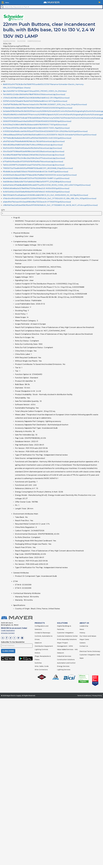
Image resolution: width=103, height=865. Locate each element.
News (82, 629)
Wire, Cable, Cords (42, 666)
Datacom (60, 653)
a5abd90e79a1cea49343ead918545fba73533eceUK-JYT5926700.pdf (37, 202)
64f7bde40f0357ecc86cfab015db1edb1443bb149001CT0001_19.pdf (36, 128)
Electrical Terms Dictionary (90, 651)
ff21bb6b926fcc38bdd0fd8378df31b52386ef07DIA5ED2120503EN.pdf (37, 108)
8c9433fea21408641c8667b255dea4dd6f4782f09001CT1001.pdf (35, 125)
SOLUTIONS (62, 623)
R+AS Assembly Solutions (67, 639)
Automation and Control (66, 663)
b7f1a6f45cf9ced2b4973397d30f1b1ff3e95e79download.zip (33, 162)
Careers (82, 643)
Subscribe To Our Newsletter (13, 642)
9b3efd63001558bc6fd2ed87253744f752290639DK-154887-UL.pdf (36, 178)
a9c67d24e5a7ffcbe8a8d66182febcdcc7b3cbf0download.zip (34, 141)
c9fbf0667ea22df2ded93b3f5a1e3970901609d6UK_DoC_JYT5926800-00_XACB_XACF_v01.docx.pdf (50, 205)
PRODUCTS (40, 623)
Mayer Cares (84, 639)
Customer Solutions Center (67, 636)
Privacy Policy (97, 695)
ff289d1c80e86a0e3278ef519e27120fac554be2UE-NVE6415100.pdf (36, 188)
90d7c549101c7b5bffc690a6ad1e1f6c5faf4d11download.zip (32, 148)
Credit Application (8, 630)
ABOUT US (84, 623)
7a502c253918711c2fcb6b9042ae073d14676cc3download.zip (33, 165)
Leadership (84, 626)
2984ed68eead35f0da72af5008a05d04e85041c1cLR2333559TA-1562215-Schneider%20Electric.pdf (49, 135)
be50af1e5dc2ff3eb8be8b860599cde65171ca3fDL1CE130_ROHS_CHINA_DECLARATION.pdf (46, 185)
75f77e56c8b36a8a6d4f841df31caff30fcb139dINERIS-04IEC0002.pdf (37, 138)
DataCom (38, 643)
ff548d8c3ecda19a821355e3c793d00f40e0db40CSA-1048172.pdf (35, 172)
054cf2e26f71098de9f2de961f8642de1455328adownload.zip (33, 151)
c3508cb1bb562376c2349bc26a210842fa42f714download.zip (34, 158)
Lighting (38, 649)
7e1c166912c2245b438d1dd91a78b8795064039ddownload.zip (34, 94)
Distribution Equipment (44, 646)
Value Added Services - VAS (67, 649)
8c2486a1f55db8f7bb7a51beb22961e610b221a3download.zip (33, 155)
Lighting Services (63, 670)
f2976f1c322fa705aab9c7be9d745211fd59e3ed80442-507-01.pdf (35, 101)
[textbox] (51, 6)
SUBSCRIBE (8, 651)
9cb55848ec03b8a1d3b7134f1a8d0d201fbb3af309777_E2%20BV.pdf (37, 182)
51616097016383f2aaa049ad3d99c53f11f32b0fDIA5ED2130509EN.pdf (37, 121)
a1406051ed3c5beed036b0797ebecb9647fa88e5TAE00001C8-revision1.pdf (40, 175)
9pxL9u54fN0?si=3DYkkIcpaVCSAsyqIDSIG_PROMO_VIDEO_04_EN (35, 91)
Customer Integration (65, 633)
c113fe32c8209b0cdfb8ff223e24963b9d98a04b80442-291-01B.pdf (36, 98)
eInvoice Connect (8, 633)
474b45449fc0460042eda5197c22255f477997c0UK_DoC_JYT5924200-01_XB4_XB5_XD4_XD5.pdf (49, 198)
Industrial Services (64, 656)
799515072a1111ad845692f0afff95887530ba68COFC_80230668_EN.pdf (38, 168)
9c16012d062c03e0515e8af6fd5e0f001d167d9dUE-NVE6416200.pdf (36, 192)
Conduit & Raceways (42, 633)
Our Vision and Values (88, 636)
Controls (44, 649)
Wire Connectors (41, 670)
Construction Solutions (66, 659)
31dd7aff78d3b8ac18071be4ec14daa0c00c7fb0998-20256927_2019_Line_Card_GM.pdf (45, 105)
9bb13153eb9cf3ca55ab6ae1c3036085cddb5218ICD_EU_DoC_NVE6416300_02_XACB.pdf (45, 195)
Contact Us (84, 646)
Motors (37, 653)
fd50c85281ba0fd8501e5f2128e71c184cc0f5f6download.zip (32, 145)
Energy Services (63, 666)
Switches (38, 663)
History (82, 633)
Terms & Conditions (84, 695)
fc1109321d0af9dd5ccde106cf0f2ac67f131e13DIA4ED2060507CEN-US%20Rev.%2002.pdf (45, 131)
